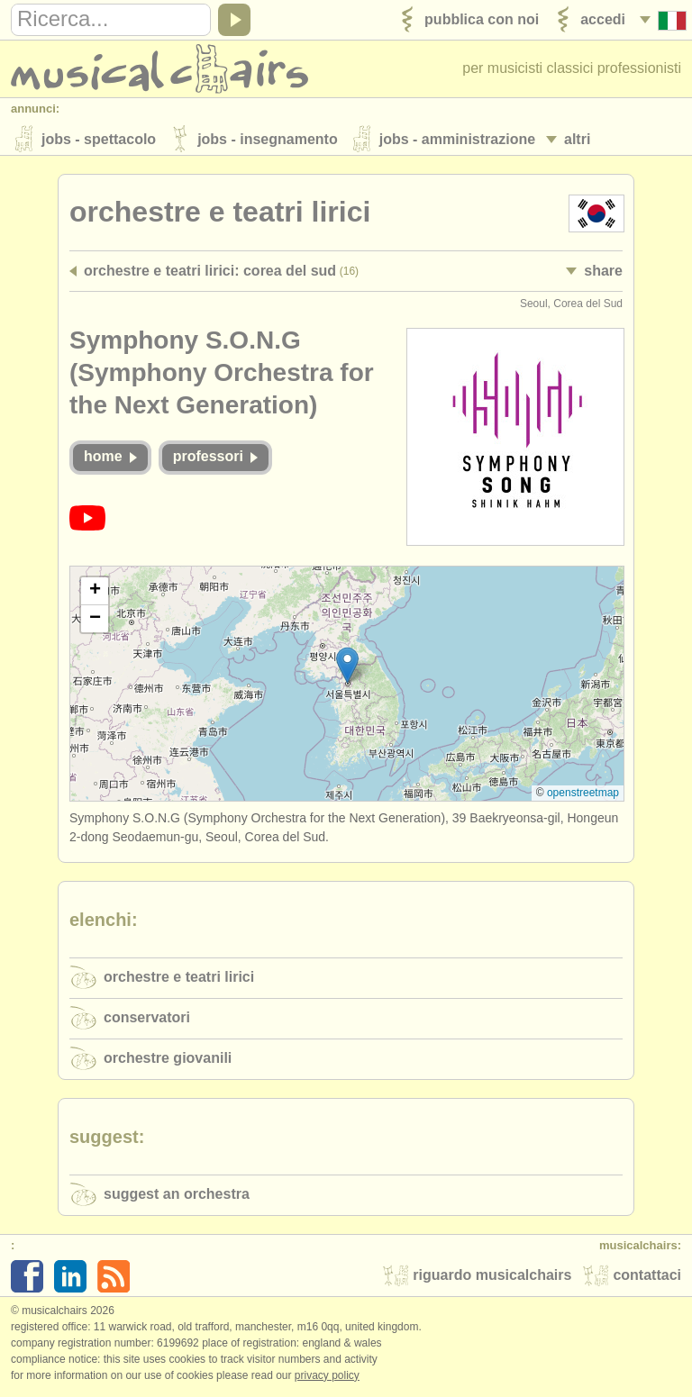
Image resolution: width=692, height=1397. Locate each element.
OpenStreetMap (583, 795)
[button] (347, 667)
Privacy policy (327, 1378)
